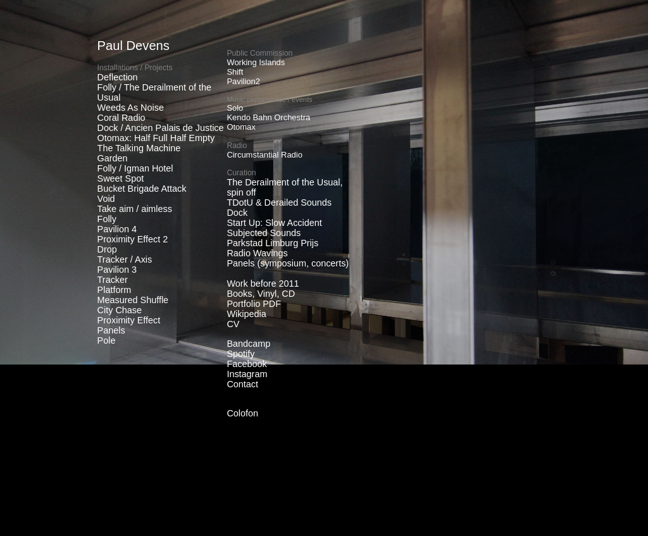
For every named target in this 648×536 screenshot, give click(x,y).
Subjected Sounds (264, 233)
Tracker (112, 280)
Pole (106, 340)
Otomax (241, 127)
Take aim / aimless (134, 209)
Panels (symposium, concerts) (288, 263)
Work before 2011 (263, 283)
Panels (111, 330)
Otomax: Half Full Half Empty (156, 138)
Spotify (240, 354)
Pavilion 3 (117, 270)
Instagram (247, 374)
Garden (112, 158)
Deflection (117, 77)
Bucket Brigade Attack (142, 189)
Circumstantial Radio (264, 154)
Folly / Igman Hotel (135, 168)
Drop (107, 249)
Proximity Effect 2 (132, 239)
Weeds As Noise (130, 108)
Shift (235, 72)
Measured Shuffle (133, 300)
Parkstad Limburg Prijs (272, 243)
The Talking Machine (139, 148)
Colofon (242, 413)
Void (106, 199)
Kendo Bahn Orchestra (268, 117)
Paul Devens (133, 46)
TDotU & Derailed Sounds (279, 202)
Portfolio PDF (254, 304)
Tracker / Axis (125, 259)
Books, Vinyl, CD (261, 294)
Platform (114, 290)
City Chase (119, 310)
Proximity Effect (129, 320)
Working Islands (256, 62)
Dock (237, 213)
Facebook (246, 364)
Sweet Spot (120, 178)
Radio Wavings (257, 253)
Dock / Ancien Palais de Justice (160, 128)
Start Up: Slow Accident (274, 223)
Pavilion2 (243, 81)
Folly (106, 219)
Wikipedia (246, 314)
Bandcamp (248, 344)
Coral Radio (121, 118)
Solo (235, 108)
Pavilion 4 (117, 229)
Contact (242, 384)
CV (233, 324)
